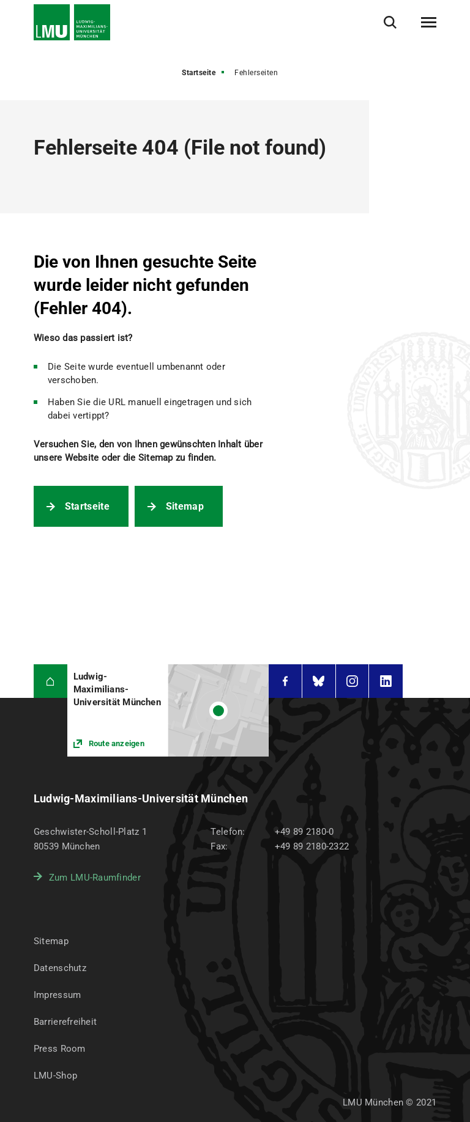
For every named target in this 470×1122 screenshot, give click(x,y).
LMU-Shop (55, 1075)
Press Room (60, 1048)
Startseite (198, 72)
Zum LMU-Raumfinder (95, 877)
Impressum (57, 994)
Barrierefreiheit (65, 1021)
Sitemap (185, 506)
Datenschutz (60, 968)
